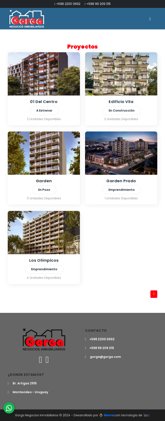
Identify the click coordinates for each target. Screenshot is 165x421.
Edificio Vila (121, 101)
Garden (44, 181)
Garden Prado (121, 181)
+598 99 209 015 (98, 4)
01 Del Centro (44, 101)
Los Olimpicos (44, 260)
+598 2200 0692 (67, 4)
